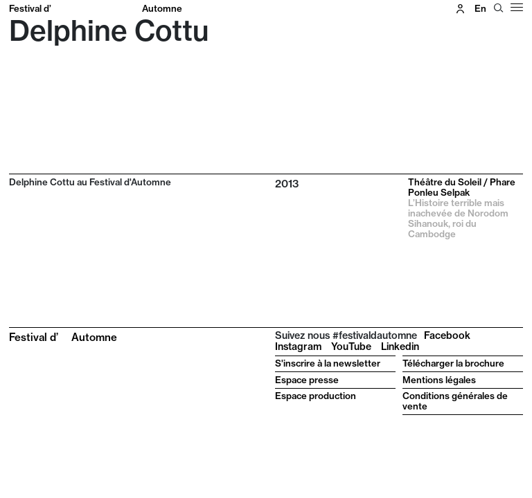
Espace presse (307, 379)
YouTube (351, 346)
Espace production (315, 395)
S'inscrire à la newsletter (327, 363)
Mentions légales (439, 379)
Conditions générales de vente (455, 401)
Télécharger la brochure (453, 363)
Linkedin (400, 346)
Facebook (447, 335)
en (480, 8)
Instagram (298, 346)
